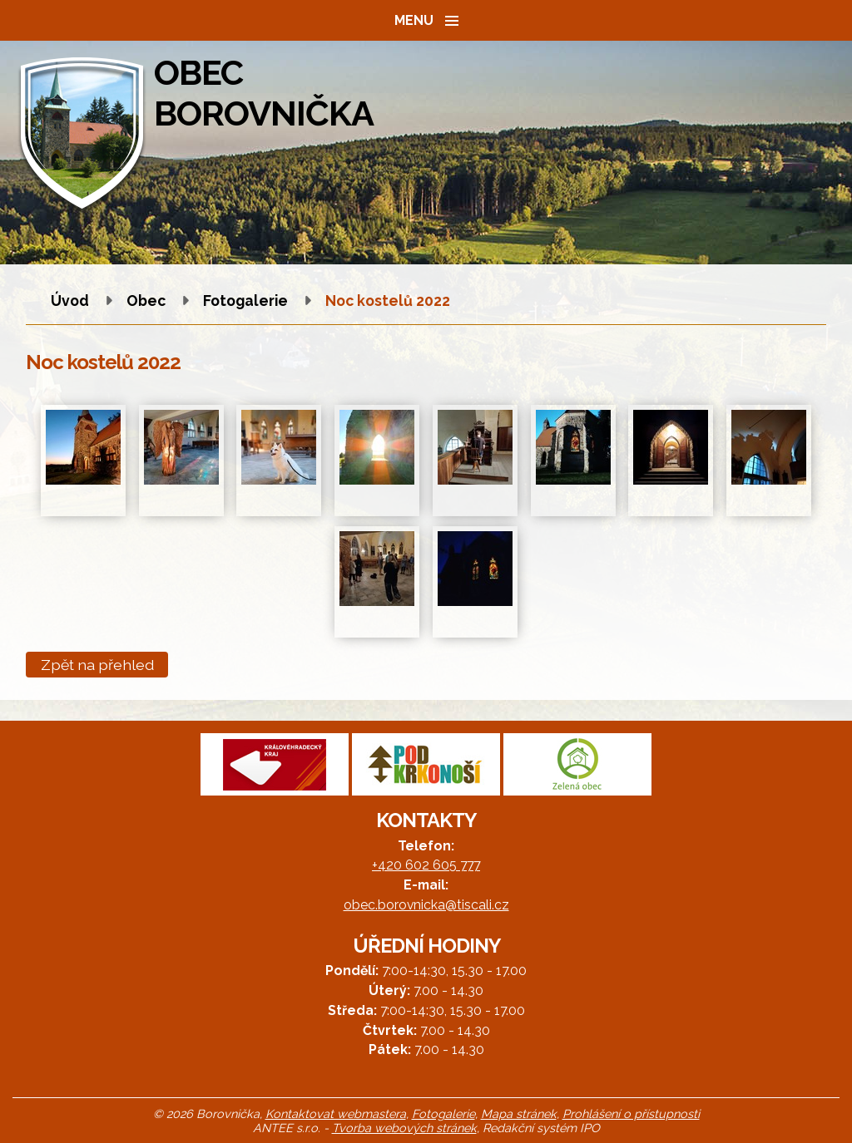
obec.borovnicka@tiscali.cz (426, 905)
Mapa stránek (519, 1113)
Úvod (70, 300)
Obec (146, 300)
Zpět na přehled (97, 664)
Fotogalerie (245, 300)
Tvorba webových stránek (404, 1128)
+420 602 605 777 (426, 865)
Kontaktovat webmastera (335, 1113)
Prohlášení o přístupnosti (631, 1113)
